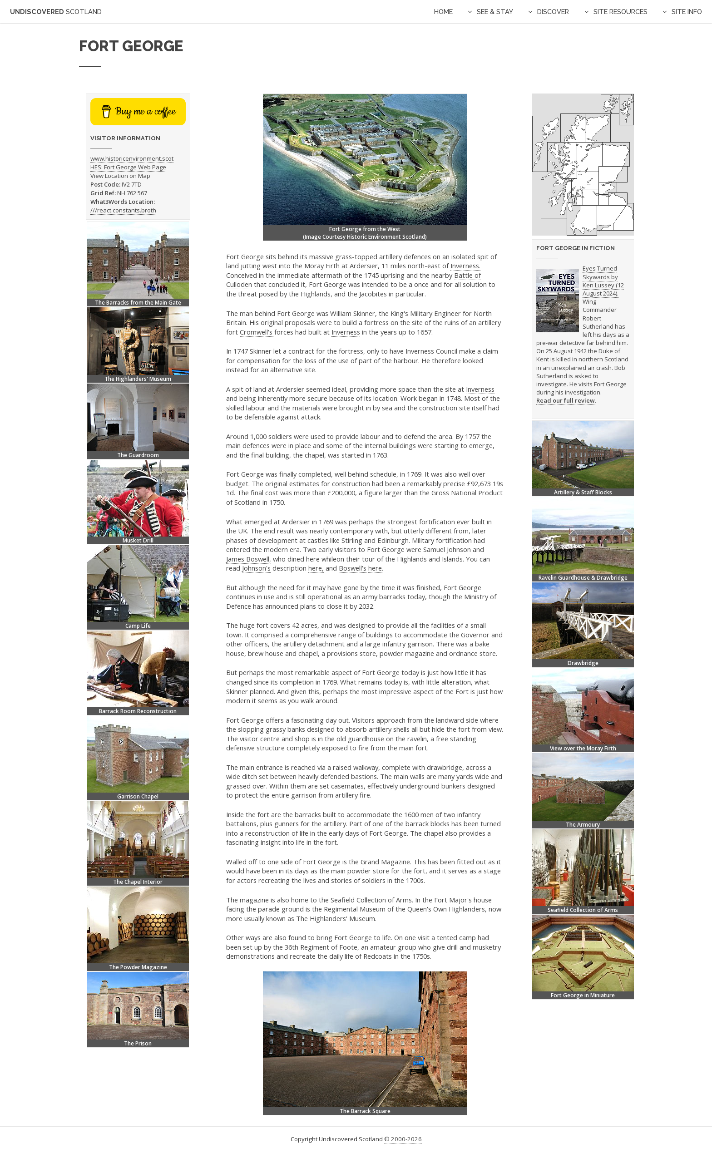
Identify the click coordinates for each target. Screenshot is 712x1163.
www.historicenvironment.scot (131, 158)
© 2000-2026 (403, 1139)
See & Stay (495, 11)
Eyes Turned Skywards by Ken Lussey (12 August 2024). (603, 281)
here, (316, 567)
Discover (553, 11)
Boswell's (352, 567)
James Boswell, (248, 558)
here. (375, 567)
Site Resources (620, 11)
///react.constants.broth (123, 210)
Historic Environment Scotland (386, 237)
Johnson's (256, 567)
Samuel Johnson (447, 549)
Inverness (345, 331)
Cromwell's (257, 331)
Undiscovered (56, 11)
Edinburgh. (393, 540)
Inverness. (465, 265)
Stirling (351, 540)
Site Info (687, 11)
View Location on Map (120, 176)
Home (443, 11)
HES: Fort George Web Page (128, 167)
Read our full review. (566, 400)
